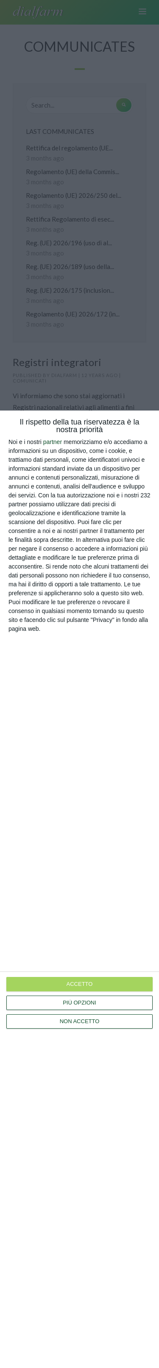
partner (52, 442)
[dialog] (79, 889)
